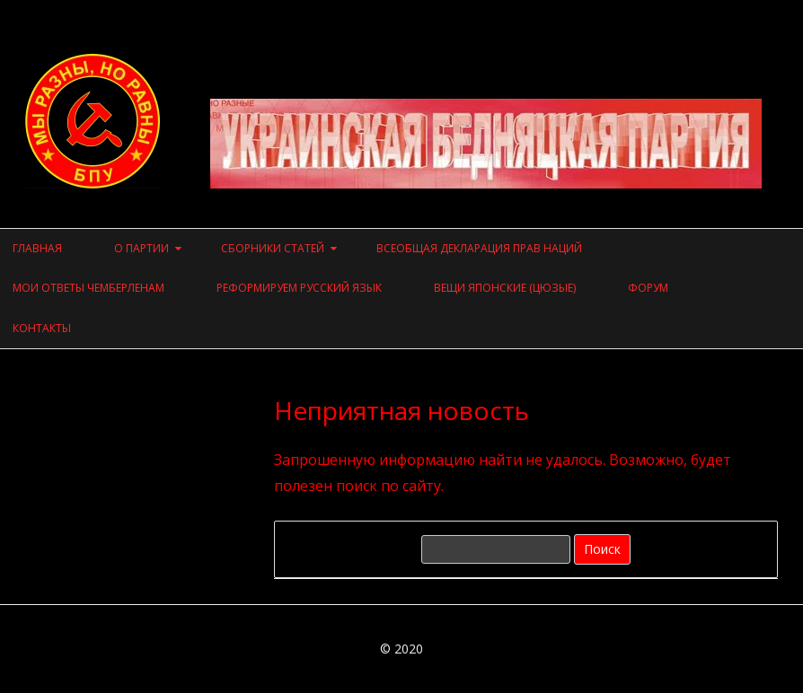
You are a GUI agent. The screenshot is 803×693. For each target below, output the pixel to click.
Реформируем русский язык (299, 287)
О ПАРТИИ (141, 248)
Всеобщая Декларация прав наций (479, 248)
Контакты (42, 328)
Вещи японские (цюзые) (505, 287)
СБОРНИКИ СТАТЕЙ (272, 248)
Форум (648, 287)
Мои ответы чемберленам (88, 287)
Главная (37, 248)
